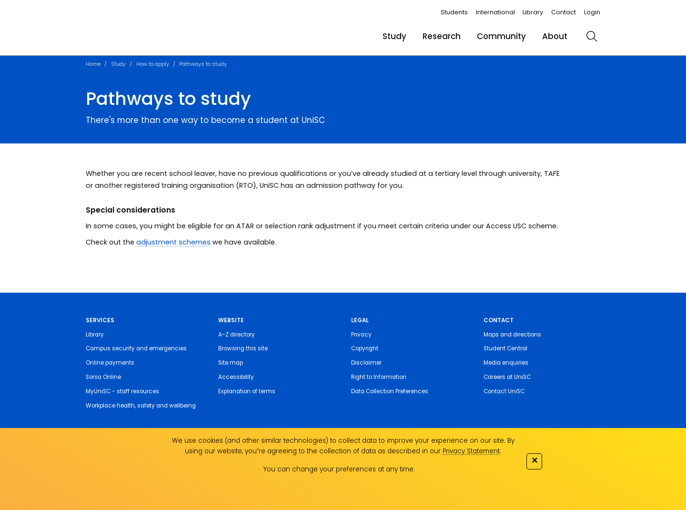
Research (442, 36)
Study (394, 36)
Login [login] (592, 12)
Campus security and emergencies (136, 348)
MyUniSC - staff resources (122, 391)
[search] (591, 36)
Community (501, 36)
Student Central (505, 348)
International (495, 12)
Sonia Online (103, 377)
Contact (563, 12)
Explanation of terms (246, 391)
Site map (230, 363)
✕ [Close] (534, 460)
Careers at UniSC (507, 377)
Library (533, 12)
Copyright (364, 348)
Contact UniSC (504, 391)
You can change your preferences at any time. (339, 469)
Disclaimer (366, 363)
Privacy (361, 334)
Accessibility (236, 377)
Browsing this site (243, 348)
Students (454, 12)
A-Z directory (236, 334)
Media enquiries (506, 363)
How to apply (152, 64)
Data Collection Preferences (389, 391)
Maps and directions (512, 334)
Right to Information (378, 377)
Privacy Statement (471, 451)
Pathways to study (203, 64)
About (554, 36)
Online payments (110, 363)
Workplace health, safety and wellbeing (141, 405)
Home (93, 64)
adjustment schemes (173, 242)
